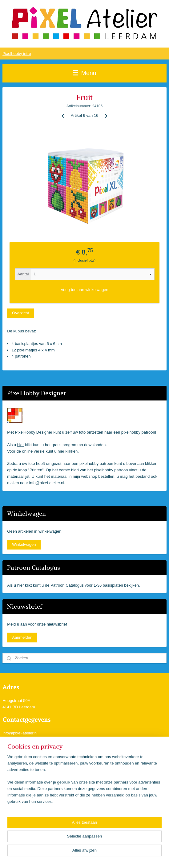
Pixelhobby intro (16, 53)
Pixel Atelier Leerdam (26, 751)
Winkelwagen (24, 544)
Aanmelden (22, 637)
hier (20, 444)
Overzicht (20, 313)
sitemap (71, 846)
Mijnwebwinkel (150, 846)
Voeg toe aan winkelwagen (84, 289)
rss (82, 846)
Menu (84, 73)
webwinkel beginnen (102, 846)
